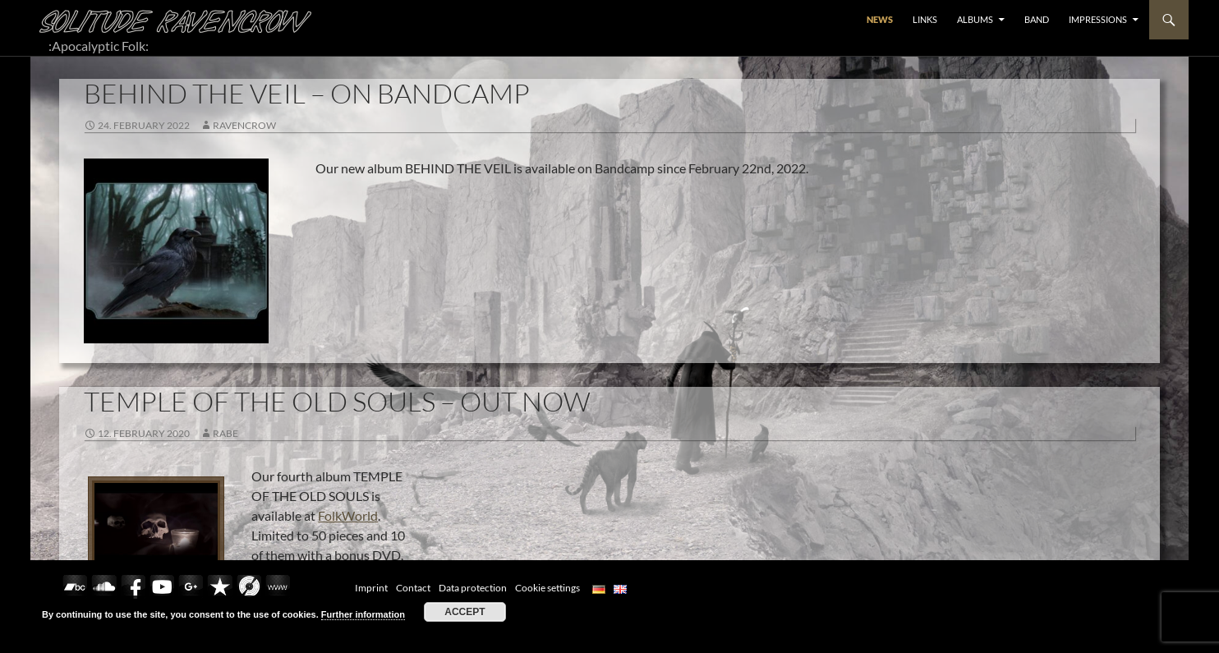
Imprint (371, 588)
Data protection (473, 588)
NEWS (880, 19)
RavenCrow (244, 125)
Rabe (225, 433)
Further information (363, 614)
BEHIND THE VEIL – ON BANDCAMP (307, 93)
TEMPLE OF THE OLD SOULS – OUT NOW (337, 401)
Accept (464, 612)
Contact (413, 588)
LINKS (925, 19)
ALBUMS (975, 19)
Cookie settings (547, 588)
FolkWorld (348, 515)
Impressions (1098, 19)
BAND (1036, 19)
